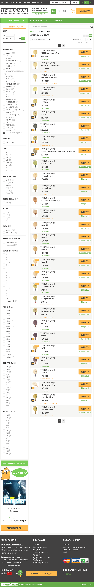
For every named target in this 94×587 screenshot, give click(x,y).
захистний (10, 245)
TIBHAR (8, 120)
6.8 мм (8, 339)
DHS (7, 76)
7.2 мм (8, 344)
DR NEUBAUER (11, 84)
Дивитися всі (14, 528)
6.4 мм (8, 331)
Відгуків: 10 (85, 228)
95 (6, 293)
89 (6, 285)
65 (6, 254)
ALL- (7, 157)
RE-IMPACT (10, 104)
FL (6, 180)
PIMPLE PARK (10, 102)
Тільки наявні (11, 142)
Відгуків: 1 (85, 179)
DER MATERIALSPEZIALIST (15, 71)
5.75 (7, 372)
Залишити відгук (85, 68)
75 (6, 265)
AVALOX (8, 58)
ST (6, 182)
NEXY (7, 97)
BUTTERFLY (10, 63)
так (7, 203)
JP (6, 190)
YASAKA (8, 130)
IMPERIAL (9, 86)
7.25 (7, 387)
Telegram (65, 574)
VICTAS (8, 125)
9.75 (7, 405)
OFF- (7, 165)
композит (9, 232)
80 (6, 273)
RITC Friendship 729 (13, 109)
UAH (53, 11)
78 (6, 270)
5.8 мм (8, 321)
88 (6, 283)
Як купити (15, 2)
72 (6, 262)
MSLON (8, 94)
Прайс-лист (38, 560)
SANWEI (8, 112)
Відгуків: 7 (85, 400)
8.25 (7, 397)
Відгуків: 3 (85, 56)
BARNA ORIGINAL (12, 61)
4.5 (7, 415)
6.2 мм (8, 329)
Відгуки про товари (14, 463)
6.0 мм (8, 326)
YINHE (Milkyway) (12, 133)
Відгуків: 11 (85, 142)
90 (6, 288)
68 (6, 257)
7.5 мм (8, 347)
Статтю (66, 544)
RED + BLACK (10, 107)
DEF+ (7, 155)
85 (6, 278)
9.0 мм (8, 352)
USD (59, 11)
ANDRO (8, 53)
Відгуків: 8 (85, 376)
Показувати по (79, 39)
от (4, 35)
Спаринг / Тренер (70, 550)
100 (7, 298)
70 (6, 260)
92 (6, 291)
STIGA (8, 117)
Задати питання (40, 547)
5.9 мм (8, 323)
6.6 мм (8, 336)
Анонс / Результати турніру (74, 547)
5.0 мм (8, 311)
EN (91, 2)
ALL (7, 160)
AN (7, 185)
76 (6, 267)
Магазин (33, 31)
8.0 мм (8, 349)
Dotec (8, 193)
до (4, 38)
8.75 (7, 403)
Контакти (40, 14)
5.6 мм (8, 316)
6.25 (7, 377)
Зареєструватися (60, 2)
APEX (8, 55)
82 (6, 275)
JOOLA (8, 89)
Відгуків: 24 (85, 154)
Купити (85, 52)
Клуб (65, 552)
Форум (58, 20)
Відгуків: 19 (85, 105)
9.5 (7, 451)
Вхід (75, 2)
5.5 (7, 369)
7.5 (7, 390)
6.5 (7, 379)
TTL (7, 122)
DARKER (8, 66)
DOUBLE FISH (10, 81)
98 (6, 296)
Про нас (4, 2)
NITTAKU (9, 99)
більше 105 (10, 301)
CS (7, 188)
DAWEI (8, 68)
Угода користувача (41, 562)
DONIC (8, 79)
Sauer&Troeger (11, 115)
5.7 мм (8, 318)
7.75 (7, 392)
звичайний (10, 242)
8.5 (7, 400)
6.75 (7, 382)
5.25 (7, 367)
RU (82, 2)
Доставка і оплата (32, 2)
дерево (8, 230)
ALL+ (7, 162)
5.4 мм (8, 313)
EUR (64, 11)
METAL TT (9, 91)
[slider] (25, 42)
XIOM (7, 127)
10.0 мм (8, 354)
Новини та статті (40, 20)
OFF (7, 168)
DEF (7, 152)
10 (6, 456)
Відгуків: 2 (85, 191)
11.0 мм (8, 357)
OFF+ (7, 170)
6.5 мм (8, 334)
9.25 (7, 448)
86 (6, 280)
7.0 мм (8, 341)
